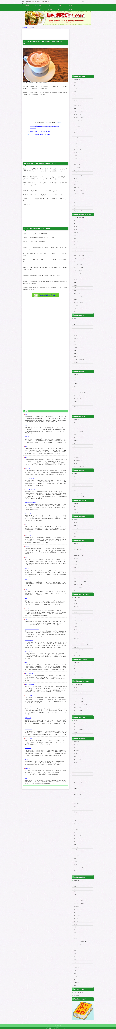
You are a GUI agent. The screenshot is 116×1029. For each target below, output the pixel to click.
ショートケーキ (78, 114)
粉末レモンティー (29, 684)
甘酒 (26, 580)
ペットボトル (28, 468)
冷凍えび (76, 440)
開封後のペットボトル (30, 502)
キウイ (75, 476)
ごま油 (75, 849)
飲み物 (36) (76, 880)
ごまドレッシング (78, 809)
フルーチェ (77, 305)
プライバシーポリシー (79, 992)
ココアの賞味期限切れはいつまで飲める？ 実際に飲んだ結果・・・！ (44, 127)
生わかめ (76, 531)
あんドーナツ (77, 102)
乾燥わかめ (77, 533)
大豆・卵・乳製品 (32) (79, 217)
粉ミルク (27, 759)
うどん (75, 564)
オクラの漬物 (77, 398)
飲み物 (70, 9)
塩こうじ (76, 870)
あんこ (75, 282)
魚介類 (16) (76, 419)
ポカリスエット (29, 706)
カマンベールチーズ (79, 258)
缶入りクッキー (78, 190)
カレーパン (77, 606)
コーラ (27, 619)
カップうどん (77, 552)
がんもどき (77, 311)
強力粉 (75, 629)
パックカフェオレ (29, 673)
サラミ (75, 344)
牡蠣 (75, 434)
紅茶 (26, 446)
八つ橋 (75, 143)
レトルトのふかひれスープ (80, 704)
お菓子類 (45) (77, 79)
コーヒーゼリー (78, 202)
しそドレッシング (78, 800)
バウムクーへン (78, 111)
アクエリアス (28, 695)
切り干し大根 (77, 395)
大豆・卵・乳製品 (38, 6)
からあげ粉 (77, 855)
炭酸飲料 (27, 768)
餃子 (75, 723)
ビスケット (77, 91)
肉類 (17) (76, 318)
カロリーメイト (78, 199)
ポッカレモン (77, 774)
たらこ (75, 817)
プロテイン (28, 748)
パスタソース (77, 695)
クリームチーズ (78, 276)
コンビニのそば (78, 587)
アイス (75, 308)
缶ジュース (28, 513)
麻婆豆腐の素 (77, 707)
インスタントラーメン (79, 546)
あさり (75, 425)
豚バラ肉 (76, 356)
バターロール (77, 609)
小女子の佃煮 (77, 449)
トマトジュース (29, 640)
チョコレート (77, 94)
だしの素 (76, 750)
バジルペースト (78, 785)
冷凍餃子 (76, 732)
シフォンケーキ (78, 120)
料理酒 (75, 756)
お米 (75, 671)
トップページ (25, 27)
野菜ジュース (28, 651)
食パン (75, 600)
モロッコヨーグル (78, 176)
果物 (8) (75, 473)
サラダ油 (76, 847)
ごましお (76, 791)
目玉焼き (76, 226)
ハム (75, 327)
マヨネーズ (77, 768)
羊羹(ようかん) (77, 105)
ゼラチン (76, 873)
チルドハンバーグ (78, 713)
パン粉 (75, 652)
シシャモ (76, 428)
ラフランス (77, 488)
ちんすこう (77, 196)
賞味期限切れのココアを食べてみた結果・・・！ (42, 131)
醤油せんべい (77, 164)
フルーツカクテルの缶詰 (80, 496)
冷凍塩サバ (77, 457)
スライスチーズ (78, 261)
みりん (75, 852)
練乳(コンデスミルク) (79, 255)
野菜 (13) (76, 374)
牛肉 (75, 350)
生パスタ (76, 573)
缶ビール (27, 546)
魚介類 (70, 6)
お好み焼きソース (78, 814)
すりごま (76, 826)
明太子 (75, 858)
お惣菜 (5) (76, 720)
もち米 (75, 674)
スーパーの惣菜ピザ (79, 729)
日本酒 (27, 568)
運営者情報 (76, 995)
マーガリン (77, 247)
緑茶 (26, 425)
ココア (75, 947)
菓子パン (76, 82)
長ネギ (75, 380)
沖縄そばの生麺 (78, 584)
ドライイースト (78, 635)
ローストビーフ (78, 365)
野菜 (60, 6)
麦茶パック (28, 437)
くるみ (75, 158)
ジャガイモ (77, 386)
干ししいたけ (77, 506)
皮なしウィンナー (78, 324)
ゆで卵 (75, 229)
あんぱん (76, 612)
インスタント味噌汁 (79, 701)
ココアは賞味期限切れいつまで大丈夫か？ (40, 134)
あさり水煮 (77, 451)
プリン (75, 129)
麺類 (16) (76, 543)
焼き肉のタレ (77, 812)
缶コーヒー (28, 524)
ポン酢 (75, 753)
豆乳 (26, 457)
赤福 (75, 208)
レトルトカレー (78, 687)
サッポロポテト (78, 146)
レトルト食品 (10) (78, 684)
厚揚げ (75, 285)
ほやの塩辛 (77, 446)
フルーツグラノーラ (79, 655)
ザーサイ (76, 404)
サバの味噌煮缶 (78, 460)
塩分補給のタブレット (79, 211)
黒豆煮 (75, 290)
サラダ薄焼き (77, 167)
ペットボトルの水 (29, 478)
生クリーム (77, 250)
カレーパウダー (78, 803)
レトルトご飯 (77, 693)
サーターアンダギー (79, 193)
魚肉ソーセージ (78, 108)
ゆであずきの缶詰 (78, 302)
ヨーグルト (77, 241)
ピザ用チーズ (77, 279)
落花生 (75, 152)
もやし (75, 377)
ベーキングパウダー (79, 650)
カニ (75, 443)
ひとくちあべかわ (78, 170)
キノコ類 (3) (76, 503)
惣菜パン (76, 603)
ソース (75, 747)
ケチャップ (77, 765)
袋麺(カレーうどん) (78, 555)
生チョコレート (78, 97)
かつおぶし (77, 788)
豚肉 (75, 353)
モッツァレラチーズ (79, 267)
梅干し (75, 490)
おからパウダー (78, 638)
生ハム (75, 330)
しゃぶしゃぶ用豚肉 (79, 359)
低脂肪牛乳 (28, 718)
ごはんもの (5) (77, 662)
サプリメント (28, 729)
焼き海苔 (76, 522)
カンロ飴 (76, 181)
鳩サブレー (77, 178)
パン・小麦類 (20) (78, 597)
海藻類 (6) (76, 519)
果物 (81, 6)
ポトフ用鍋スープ (78, 698)
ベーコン (76, 332)
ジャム (75, 779)
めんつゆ (76, 744)
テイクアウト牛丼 (78, 677)
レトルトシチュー (78, 690)
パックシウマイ (78, 726)
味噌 (75, 771)
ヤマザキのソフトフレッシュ (81, 644)
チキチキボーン (78, 367)
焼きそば (76, 558)
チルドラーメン (78, 590)
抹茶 (26, 778)
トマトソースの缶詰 (79, 777)
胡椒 (75, 806)
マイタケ (76, 512)
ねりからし (77, 832)
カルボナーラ (77, 575)
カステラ (76, 123)
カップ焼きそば (78, 549)
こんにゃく (77, 401)
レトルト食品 (49, 9)
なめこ (75, 509)
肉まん (75, 100)
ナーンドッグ (77, 641)
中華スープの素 (78, 794)
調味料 (59, 9)
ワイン (27, 589)
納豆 (75, 220)
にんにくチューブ (78, 762)
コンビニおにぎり (78, 665)
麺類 (27, 9)
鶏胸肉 (75, 347)
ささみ (75, 341)
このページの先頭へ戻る (92, 1023)
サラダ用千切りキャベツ (80, 392)
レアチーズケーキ (78, 117)
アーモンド (77, 155)
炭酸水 (27, 598)
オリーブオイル (78, 838)
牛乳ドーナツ (77, 187)
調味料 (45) (76, 741)
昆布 (75, 536)
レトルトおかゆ (78, 710)
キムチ (75, 409)
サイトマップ (81, 9)
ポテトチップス (78, 85)
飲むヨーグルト (78, 293)
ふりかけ (76, 829)
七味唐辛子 (77, 820)
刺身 (75, 437)
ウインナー (77, 321)
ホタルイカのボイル (79, 466)
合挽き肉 (76, 338)
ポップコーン (77, 137)
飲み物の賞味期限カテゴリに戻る (45, 295)
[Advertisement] (45, 35)
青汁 (26, 662)
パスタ (75, 570)
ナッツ (75, 161)
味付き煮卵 (77, 232)
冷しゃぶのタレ (78, 823)
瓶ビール (27, 557)
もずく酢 (76, 528)
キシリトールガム (78, 184)
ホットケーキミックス (79, 632)
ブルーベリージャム (79, 782)
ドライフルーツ (78, 493)
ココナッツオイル (78, 867)
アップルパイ (77, 126)
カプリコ (76, 173)
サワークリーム (78, 252)
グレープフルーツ (78, 479)
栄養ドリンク (28, 738)
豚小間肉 (76, 362)
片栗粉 (75, 626)
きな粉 (75, 861)
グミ (75, 205)
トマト (75, 389)
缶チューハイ (28, 535)
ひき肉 (75, 335)
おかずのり (77, 525)
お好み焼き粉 (77, 647)
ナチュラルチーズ (78, 270)
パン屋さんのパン (78, 620)
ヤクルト (27, 608)
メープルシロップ (78, 797)
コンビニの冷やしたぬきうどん (81, 578)
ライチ (75, 482)
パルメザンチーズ (78, 264)
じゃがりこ (77, 140)
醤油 (75, 844)
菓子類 (27, 6)
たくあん (76, 412)
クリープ (76, 864)
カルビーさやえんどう (79, 149)
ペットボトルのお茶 (30, 489)
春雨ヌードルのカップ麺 (80, 581)
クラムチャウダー (78, 296)
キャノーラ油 (77, 835)
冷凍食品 (76, 735)
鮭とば (75, 463)
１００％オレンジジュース (32, 629)
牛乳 (26, 414)
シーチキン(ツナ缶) (78, 431)
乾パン (75, 135)
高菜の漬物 (77, 407)
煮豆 (75, 288)
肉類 (49, 6)
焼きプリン (77, 132)
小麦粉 (75, 623)
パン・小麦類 (38, 9)
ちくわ (75, 454)
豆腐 (75, 235)
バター (75, 244)
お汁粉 (75, 299)
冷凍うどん (77, 567)
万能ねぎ (76, 383)
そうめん (76, 561)
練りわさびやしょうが (79, 759)
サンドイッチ (77, 617)
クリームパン (77, 615)
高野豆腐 (76, 238)
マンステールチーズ (79, 273)
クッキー (76, 88)
